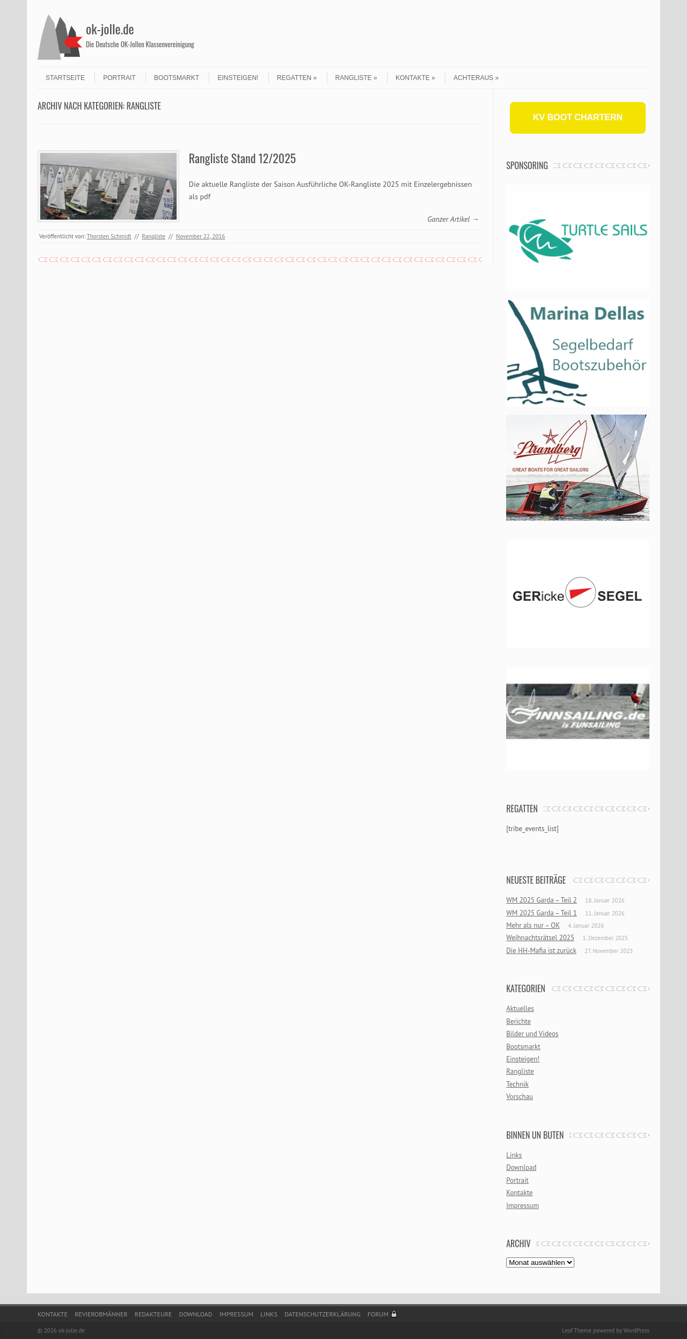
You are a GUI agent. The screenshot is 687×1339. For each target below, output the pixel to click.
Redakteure (153, 1314)
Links (514, 1155)
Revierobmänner (101, 1314)
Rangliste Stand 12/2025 (242, 157)
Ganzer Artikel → (453, 219)
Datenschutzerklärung (322, 1314)
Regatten (297, 78)
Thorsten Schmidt (109, 236)
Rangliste (356, 78)
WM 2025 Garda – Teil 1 (541, 913)
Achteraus (476, 78)
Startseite (65, 78)
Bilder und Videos (532, 1033)
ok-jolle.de (110, 28)
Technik (517, 1084)
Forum (378, 1314)
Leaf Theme (576, 1330)
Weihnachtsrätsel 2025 (540, 937)
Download (521, 1167)
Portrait (119, 78)
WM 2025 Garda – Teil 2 (541, 900)
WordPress (636, 1330)
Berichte (518, 1021)
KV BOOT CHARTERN (578, 117)
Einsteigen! (237, 78)
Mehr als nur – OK (533, 925)
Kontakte (415, 78)
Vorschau (519, 1096)
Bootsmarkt (176, 78)
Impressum (522, 1205)
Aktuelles (520, 1008)
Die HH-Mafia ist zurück (541, 950)
